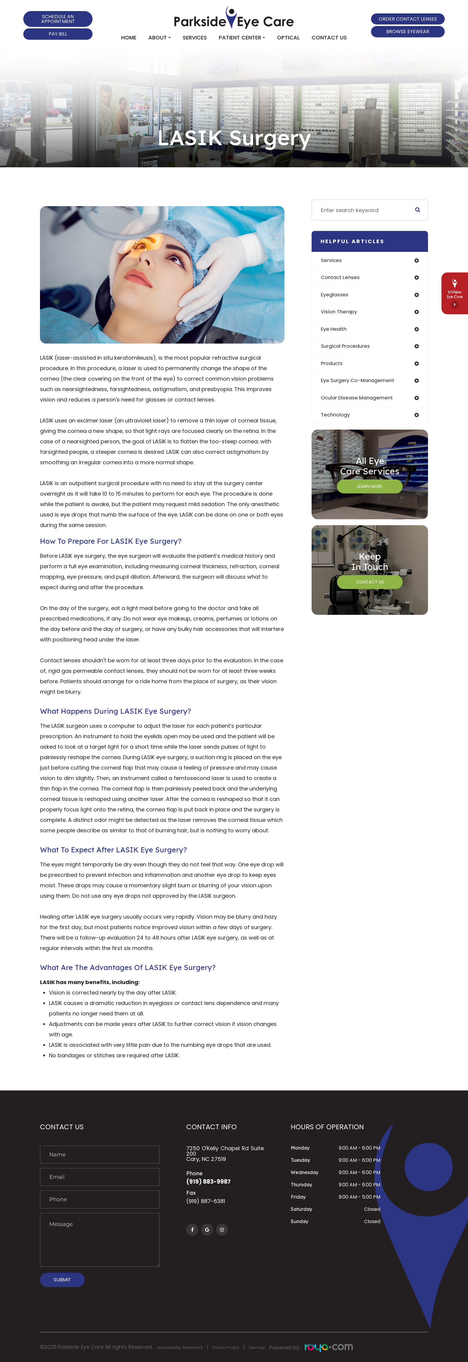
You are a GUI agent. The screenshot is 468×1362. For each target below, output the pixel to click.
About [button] (159, 37)
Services (195, 37)
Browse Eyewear (407, 31)
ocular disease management (359, 401)
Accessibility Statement (186, 1347)
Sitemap (278, 1347)
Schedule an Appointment (58, 19)
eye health (334, 331)
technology (336, 419)
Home (128, 37)
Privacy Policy (242, 1347)
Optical (288, 37)
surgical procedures (347, 349)
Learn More (369, 491)
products (333, 366)
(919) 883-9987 (211, 1182)
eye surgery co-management (360, 384)
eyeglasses (335, 296)
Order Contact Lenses (408, 19)
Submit (62, 1279)
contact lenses (341, 278)
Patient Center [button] (242, 37)
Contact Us (329, 37)
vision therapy (340, 313)
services (332, 260)
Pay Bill (58, 33)
